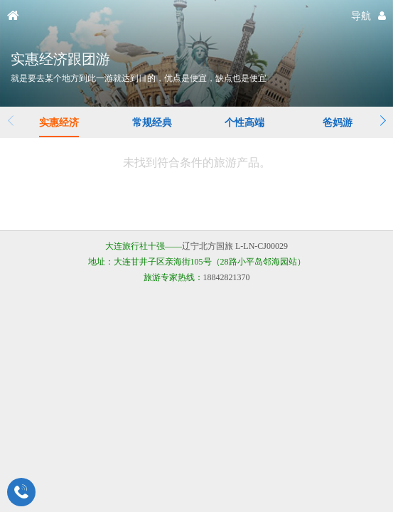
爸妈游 (337, 122)
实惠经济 (59, 122)
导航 (361, 16)
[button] (382, 120)
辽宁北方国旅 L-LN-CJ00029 (235, 246)
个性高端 (244, 122)
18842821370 (226, 277)
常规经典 (152, 122)
